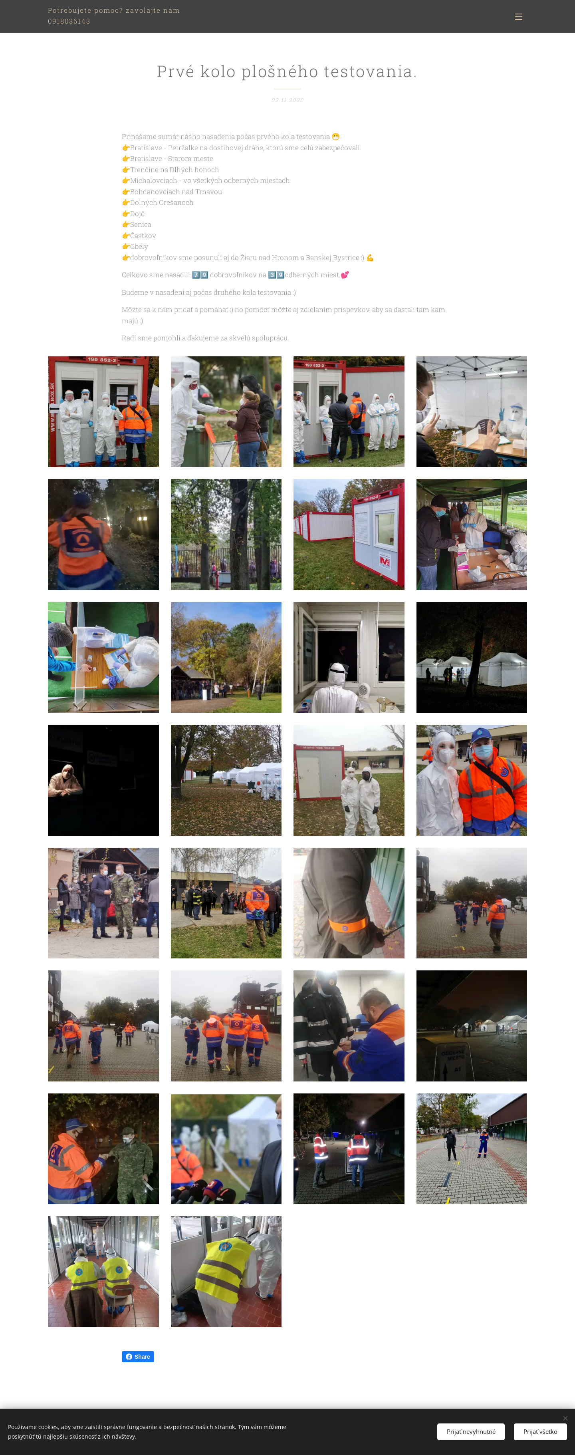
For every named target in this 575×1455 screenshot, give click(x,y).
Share (138, 1357)
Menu (518, 16)
